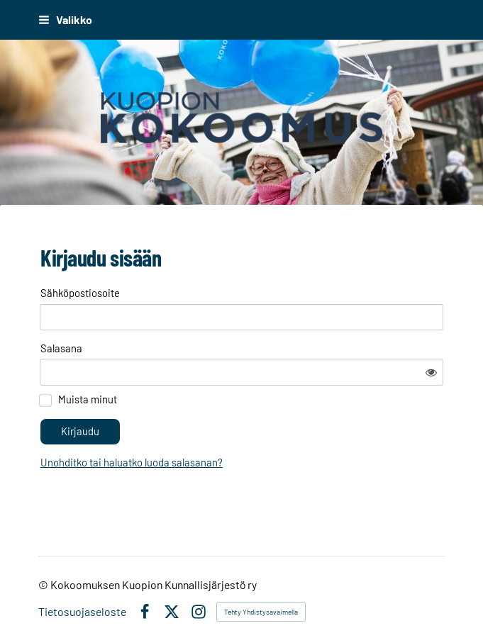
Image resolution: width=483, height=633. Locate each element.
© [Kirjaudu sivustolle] (44, 561)
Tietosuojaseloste (82, 589)
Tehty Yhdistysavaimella (261, 589)
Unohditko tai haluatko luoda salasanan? (256, 423)
